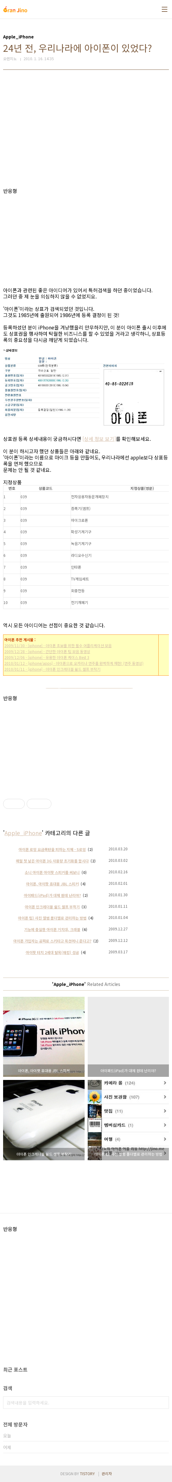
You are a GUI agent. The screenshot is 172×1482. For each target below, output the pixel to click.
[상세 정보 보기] (99, 438)
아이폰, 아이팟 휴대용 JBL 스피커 (52, 883)
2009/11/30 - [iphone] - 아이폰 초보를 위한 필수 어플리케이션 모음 (58, 645)
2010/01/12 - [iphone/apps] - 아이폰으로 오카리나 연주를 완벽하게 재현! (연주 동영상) (73, 663)
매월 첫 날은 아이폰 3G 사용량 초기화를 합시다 (52, 860)
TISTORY (87, 1473)
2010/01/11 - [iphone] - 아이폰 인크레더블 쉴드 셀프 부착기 (52, 669)
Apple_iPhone (23, 833)
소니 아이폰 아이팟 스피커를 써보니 (52, 872)
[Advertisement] (86, 128)
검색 (163, 1402)
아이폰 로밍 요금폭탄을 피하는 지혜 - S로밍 (52, 849)
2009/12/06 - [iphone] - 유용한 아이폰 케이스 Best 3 (46, 657)
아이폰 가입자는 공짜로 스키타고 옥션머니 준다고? (52, 940)
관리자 (107, 1473)
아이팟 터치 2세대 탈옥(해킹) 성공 (52, 952)
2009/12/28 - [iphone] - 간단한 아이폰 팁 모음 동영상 (47, 651)
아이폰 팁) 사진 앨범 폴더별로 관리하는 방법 (52, 917)
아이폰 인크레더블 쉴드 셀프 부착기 (52, 906)
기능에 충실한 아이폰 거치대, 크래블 (52, 929)
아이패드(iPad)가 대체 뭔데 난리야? (52, 895)
